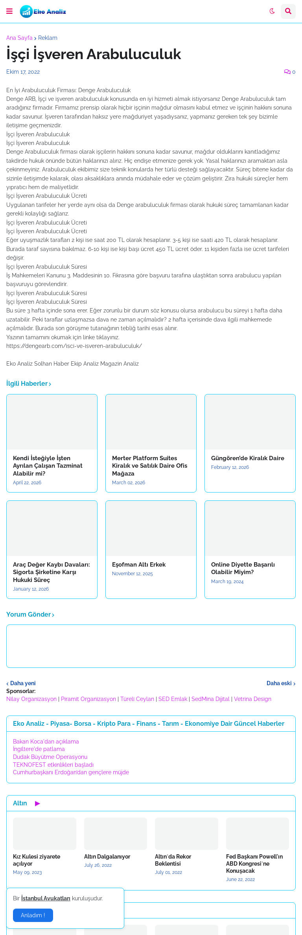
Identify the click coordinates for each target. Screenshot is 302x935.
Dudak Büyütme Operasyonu (50, 757)
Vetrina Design (252, 699)
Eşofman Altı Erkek (139, 564)
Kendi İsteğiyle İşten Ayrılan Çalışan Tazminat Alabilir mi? (48, 466)
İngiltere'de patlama (39, 749)
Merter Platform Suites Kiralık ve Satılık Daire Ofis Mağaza (149, 466)
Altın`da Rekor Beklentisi (173, 860)
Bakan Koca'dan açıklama (46, 741)
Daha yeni (23, 683)
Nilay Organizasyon (31, 699)
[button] (9, 11)
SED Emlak (172, 699)
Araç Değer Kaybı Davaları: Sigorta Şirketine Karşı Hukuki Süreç (51, 572)
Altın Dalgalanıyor (107, 856)
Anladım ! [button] (33, 915)
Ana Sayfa (19, 38)
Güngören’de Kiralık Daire (247, 458)
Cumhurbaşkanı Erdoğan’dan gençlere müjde (71, 772)
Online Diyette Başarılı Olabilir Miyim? (243, 568)
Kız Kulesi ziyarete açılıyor (36, 860)
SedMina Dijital (211, 699)
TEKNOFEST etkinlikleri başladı (53, 765)
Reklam (47, 38)
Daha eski (279, 683)
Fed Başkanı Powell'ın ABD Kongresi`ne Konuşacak (254, 863)
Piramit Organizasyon (88, 699)
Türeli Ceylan (137, 699)
